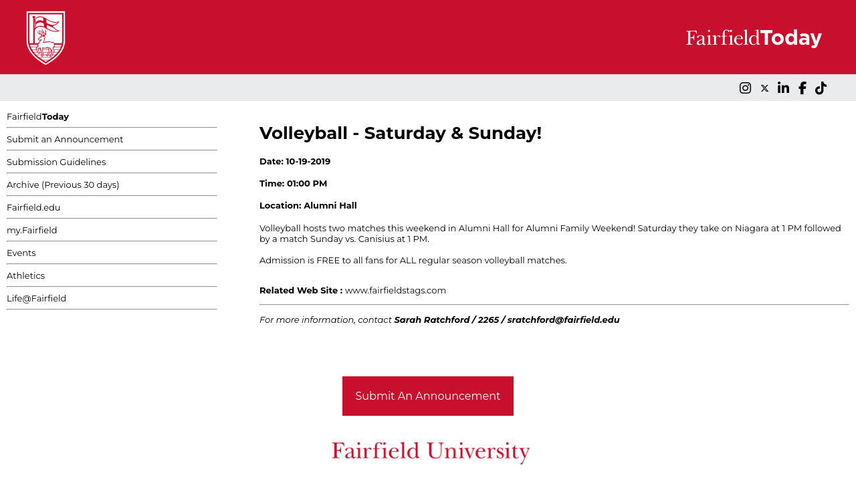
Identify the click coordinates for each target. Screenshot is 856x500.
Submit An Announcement (428, 396)
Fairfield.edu (34, 207)
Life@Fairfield (36, 298)
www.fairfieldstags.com (395, 290)
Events (21, 252)
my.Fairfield (32, 230)
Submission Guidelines (56, 161)
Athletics (26, 275)
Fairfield (38, 116)
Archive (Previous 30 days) (63, 184)
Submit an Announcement (65, 139)
